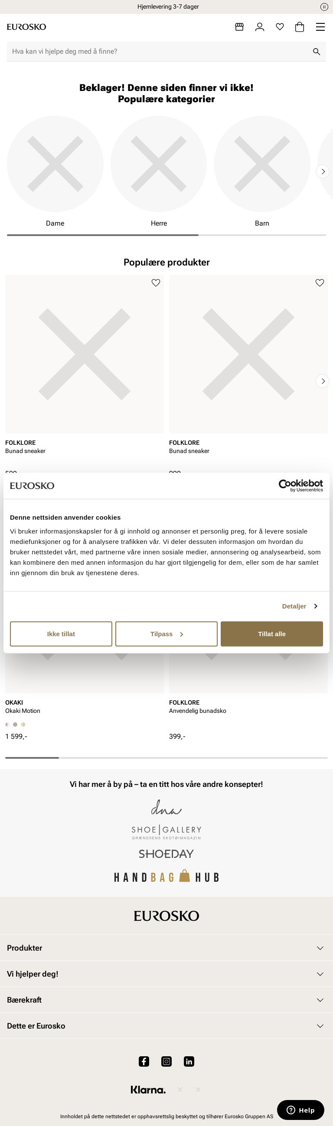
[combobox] (159, 51)
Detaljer (294, 606)
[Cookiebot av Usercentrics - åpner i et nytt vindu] (285, 485)
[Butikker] (239, 27)
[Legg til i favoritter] (156, 283)
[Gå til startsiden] (26, 27)
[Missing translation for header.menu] (320, 27)
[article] (84, 372)
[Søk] (316, 51)
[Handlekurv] (300, 27)
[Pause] (324, 7)
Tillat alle (272, 633)
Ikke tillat (61, 633)
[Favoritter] (280, 27)
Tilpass (166, 633)
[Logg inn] (259, 27)
